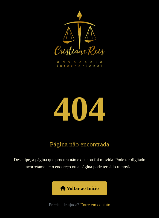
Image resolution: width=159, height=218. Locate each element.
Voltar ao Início (79, 188)
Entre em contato (95, 204)
